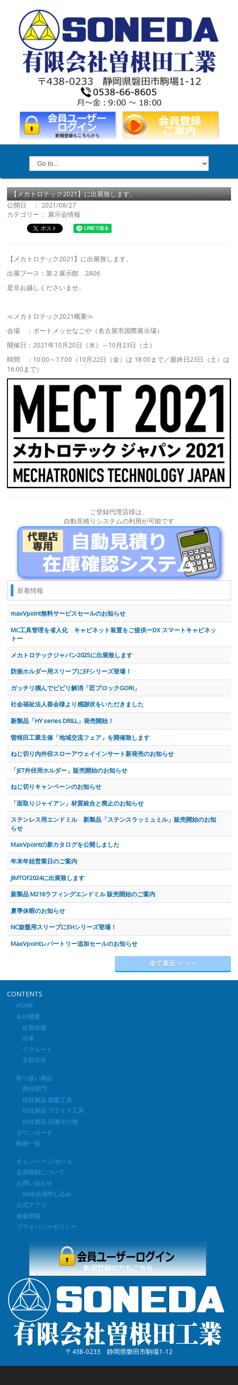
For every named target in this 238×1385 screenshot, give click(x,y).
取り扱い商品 (34, 1078)
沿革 (25, 1038)
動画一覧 (28, 1143)
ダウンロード (34, 1132)
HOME (24, 1005)
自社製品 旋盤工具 (44, 1099)
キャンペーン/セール (44, 1161)
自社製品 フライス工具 (50, 1110)
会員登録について (40, 1172)
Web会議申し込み (44, 1194)
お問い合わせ (34, 1183)
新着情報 (28, 1216)
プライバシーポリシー (46, 1226)
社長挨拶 (31, 1027)
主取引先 (31, 1060)
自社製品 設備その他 (47, 1121)
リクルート (34, 1049)
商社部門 (31, 1088)
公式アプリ (31, 1205)
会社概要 (28, 1016)
